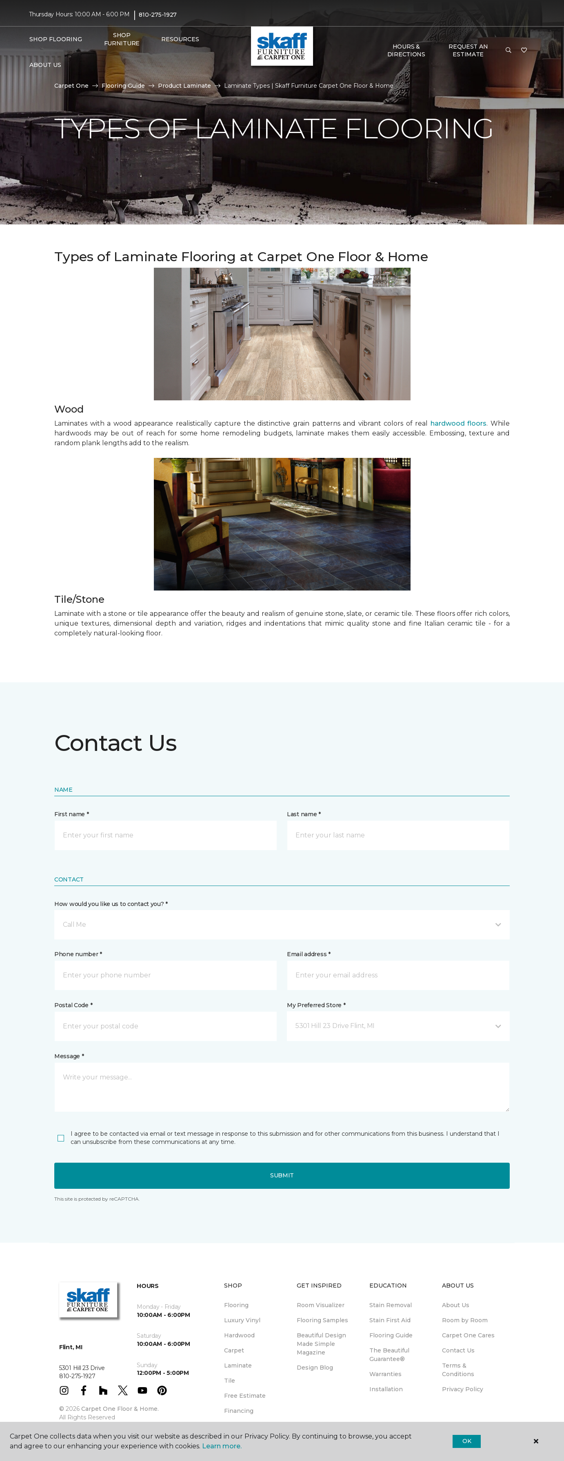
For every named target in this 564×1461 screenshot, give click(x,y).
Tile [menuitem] (229, 1380)
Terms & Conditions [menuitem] (458, 1370)
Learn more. (222, 1446)
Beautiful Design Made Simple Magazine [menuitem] (321, 1344)
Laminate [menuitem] (238, 1365)
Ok (466, 1441)
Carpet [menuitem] (234, 1350)
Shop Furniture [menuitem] (122, 39)
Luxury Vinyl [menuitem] (242, 1320)
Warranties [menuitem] (385, 1374)
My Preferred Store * (316, 1005)
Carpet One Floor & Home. (120, 1408)
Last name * (304, 814)
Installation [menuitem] (386, 1389)
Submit (282, 1175)
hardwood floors (459, 423)
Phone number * (78, 954)
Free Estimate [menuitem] (245, 1395)
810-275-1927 (158, 14)
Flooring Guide (123, 85)
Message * (69, 1056)
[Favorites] (524, 51)
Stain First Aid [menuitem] (390, 1320)
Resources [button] (180, 39)
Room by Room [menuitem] (465, 1320)
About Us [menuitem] (455, 1305)
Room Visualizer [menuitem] (320, 1305)
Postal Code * (73, 1005)
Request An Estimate (468, 50)
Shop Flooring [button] (55, 39)
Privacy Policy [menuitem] (462, 1389)
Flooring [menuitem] (236, 1305)
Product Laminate (184, 85)
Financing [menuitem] (238, 1410)
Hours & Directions (406, 50)
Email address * (309, 954)
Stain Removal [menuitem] (390, 1305)
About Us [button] (45, 65)
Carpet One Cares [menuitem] (468, 1335)
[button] (508, 51)
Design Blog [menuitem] (315, 1367)
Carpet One (71, 85)
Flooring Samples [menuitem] (322, 1320)
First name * (71, 814)
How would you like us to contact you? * (111, 904)
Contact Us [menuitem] (458, 1350)
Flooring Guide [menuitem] (391, 1335)
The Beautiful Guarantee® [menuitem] (389, 1355)
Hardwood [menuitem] (239, 1335)
